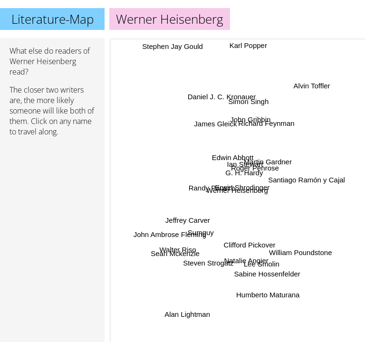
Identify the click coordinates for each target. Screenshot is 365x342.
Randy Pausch (213, 185)
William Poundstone (300, 253)
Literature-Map (52, 19)
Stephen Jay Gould (174, 46)
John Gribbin (250, 120)
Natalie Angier (248, 260)
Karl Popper (248, 46)
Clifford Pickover (249, 245)
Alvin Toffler (311, 86)
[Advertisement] (52, 194)
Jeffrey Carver (187, 220)
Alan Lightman (188, 316)
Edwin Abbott (232, 157)
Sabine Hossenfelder (267, 274)
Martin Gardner (268, 162)
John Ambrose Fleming (169, 231)
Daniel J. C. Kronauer (223, 95)
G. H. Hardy (243, 173)
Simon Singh (247, 102)
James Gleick (212, 126)
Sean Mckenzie (174, 251)
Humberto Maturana (268, 294)
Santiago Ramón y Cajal (306, 176)
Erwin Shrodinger (241, 188)
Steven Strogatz (209, 264)
